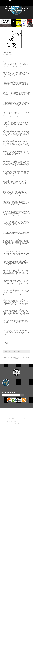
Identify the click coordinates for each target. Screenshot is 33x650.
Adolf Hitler (11, 259)
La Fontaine (19, 291)
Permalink (18, 351)
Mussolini (6, 279)
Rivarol (21, 66)
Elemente (24, 70)
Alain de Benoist (10, 191)
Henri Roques (25, 314)
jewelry (13, 351)
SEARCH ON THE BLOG (9, 392)
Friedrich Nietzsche (7, 61)
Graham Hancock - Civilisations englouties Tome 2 (11, 357)
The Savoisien (5, 1)
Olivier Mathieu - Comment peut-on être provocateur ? (13, 51)
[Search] (11, 395)
